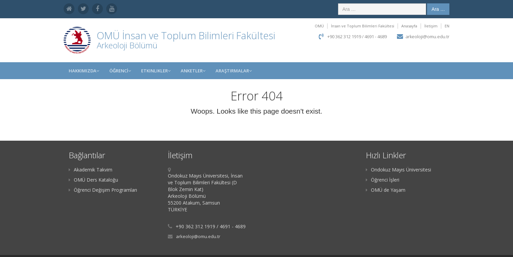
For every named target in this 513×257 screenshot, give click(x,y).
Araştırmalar (234, 71)
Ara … (438, 9)
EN (447, 25)
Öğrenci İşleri (382, 180)
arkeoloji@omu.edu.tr (427, 36)
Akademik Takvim (90, 169)
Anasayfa (409, 25)
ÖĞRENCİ (120, 71)
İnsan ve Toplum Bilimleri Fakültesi (362, 25)
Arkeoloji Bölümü (127, 45)
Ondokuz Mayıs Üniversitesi (398, 169)
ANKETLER (193, 71)
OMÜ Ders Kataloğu (93, 180)
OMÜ (319, 25)
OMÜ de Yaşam (385, 190)
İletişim (431, 25)
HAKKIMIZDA (84, 71)
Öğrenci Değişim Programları (103, 190)
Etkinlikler (156, 71)
